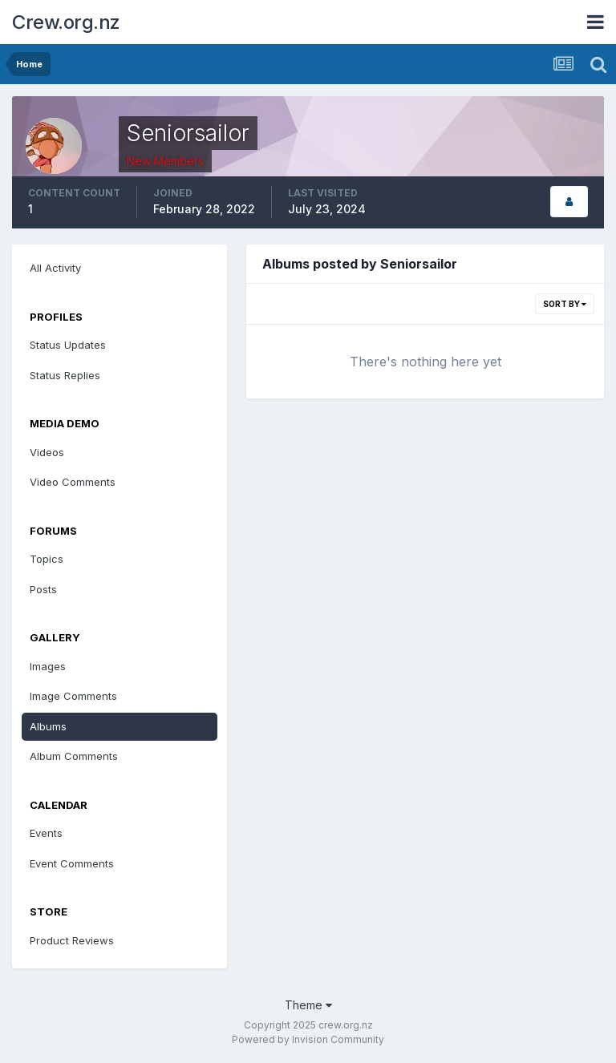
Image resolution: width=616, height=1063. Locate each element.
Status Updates (68, 344)
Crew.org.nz (66, 22)
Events (46, 833)
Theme (308, 1005)
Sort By (564, 304)
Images (48, 666)
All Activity (55, 267)
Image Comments (73, 695)
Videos (47, 452)
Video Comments (73, 481)
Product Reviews (72, 940)
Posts (43, 589)
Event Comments (72, 863)
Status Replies (65, 375)
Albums (48, 726)
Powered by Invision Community (308, 1039)
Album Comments (74, 756)
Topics (46, 558)
